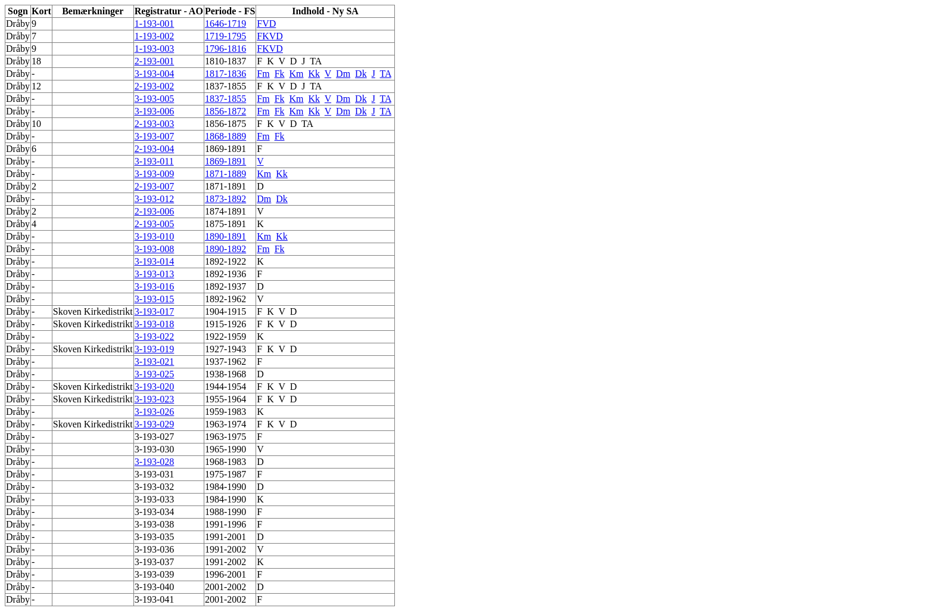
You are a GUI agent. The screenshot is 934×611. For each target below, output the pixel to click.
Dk (361, 74)
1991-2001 (225, 537)
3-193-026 (155, 412)
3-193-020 (155, 387)
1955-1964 (225, 399)
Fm (263, 74)
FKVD (270, 36)
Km (296, 74)
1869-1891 (225, 149)
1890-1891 (225, 236)
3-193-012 (155, 199)
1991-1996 (225, 524)
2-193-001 (155, 61)
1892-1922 (225, 261)
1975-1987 (225, 474)
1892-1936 (225, 274)
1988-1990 (225, 512)
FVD (266, 23)
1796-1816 (225, 49)
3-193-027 (155, 437)
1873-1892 (225, 199)
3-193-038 (155, 524)
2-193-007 (155, 186)
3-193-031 (155, 474)
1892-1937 (225, 286)
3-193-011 (154, 161)
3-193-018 (155, 324)
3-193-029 (155, 424)
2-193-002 (155, 86)
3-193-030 (155, 449)
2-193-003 (155, 124)
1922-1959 (225, 336)
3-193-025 (155, 374)
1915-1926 (225, 324)
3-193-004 (155, 74)
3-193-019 (155, 349)
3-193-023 (155, 399)
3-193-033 (155, 499)
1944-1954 (225, 387)
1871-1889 (225, 174)
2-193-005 (155, 224)
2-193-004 (155, 149)
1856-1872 (225, 111)
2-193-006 (155, 211)
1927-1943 (225, 349)
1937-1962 (225, 361)
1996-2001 (225, 574)
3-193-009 (155, 174)
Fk (280, 74)
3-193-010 (155, 236)
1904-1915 (225, 311)
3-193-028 (155, 462)
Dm (343, 74)
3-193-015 (155, 299)
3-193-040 (155, 587)
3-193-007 (155, 136)
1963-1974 (225, 424)
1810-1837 (225, 61)
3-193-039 (155, 574)
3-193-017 (155, 311)
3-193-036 (155, 549)
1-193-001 (155, 23)
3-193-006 (155, 111)
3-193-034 (155, 512)
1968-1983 (225, 462)
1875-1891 (225, 224)
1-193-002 (155, 36)
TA (315, 61)
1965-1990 (225, 449)
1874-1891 (225, 211)
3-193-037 (155, 562)
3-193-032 (155, 487)
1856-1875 (225, 124)
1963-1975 (225, 437)
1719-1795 (225, 36)
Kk (314, 74)
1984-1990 (225, 487)
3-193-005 (155, 99)
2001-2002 (225, 587)
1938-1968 (225, 374)
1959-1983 (225, 412)
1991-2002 (225, 549)
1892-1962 (225, 299)
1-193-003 (155, 49)
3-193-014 (155, 261)
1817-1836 (225, 74)
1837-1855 (225, 86)
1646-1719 (225, 23)
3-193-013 (155, 274)
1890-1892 (225, 249)
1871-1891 (225, 186)
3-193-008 (155, 249)
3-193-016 (155, 286)
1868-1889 (225, 136)
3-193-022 (155, 336)
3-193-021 (155, 361)
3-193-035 (155, 537)
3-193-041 (155, 599)
